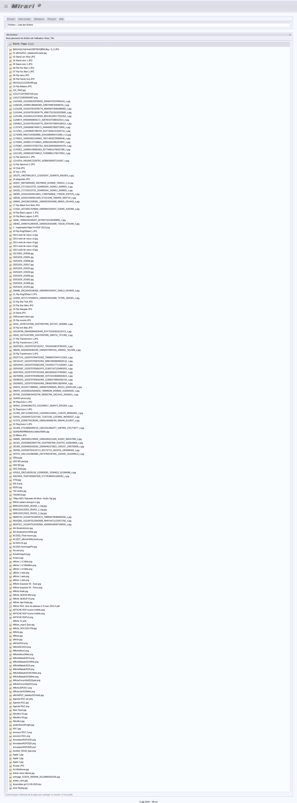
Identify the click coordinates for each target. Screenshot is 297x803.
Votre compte (24, 19)
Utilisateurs (39, 19)
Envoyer (11, 19)
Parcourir (51, 19)
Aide (61, 19)
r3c (142, 802)
